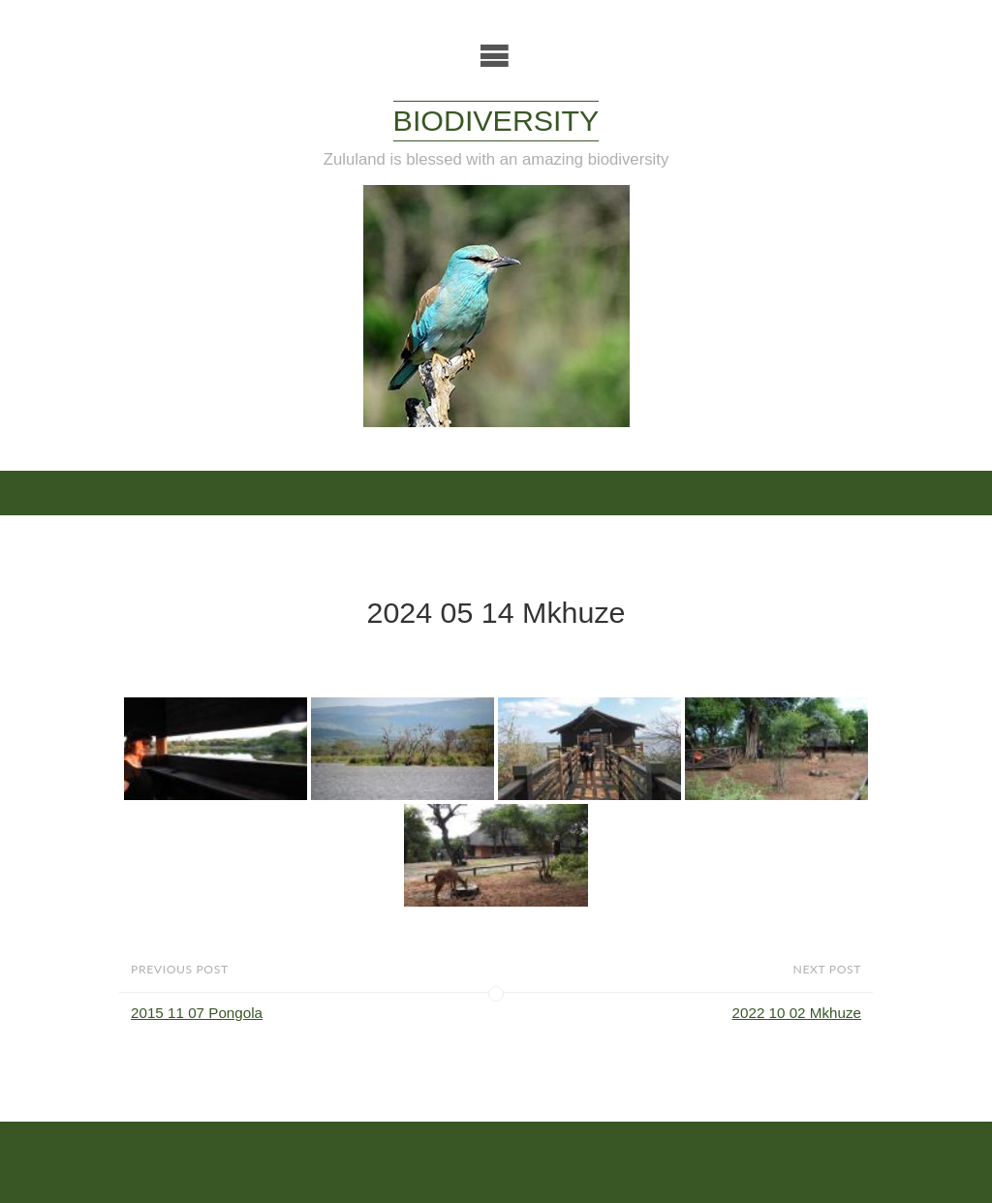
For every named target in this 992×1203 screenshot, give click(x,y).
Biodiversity (496, 120)
